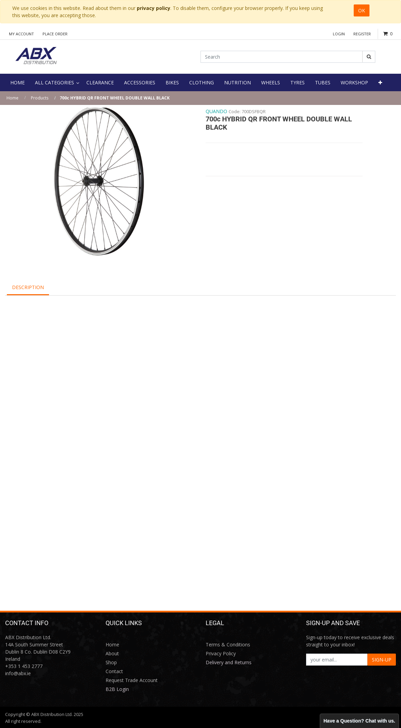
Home (13, 98)
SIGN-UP (381, 659)
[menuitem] (17, 82)
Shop (111, 662)
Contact (114, 671)
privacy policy (153, 8)
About (112, 653)
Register (362, 33)
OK (361, 10)
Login (339, 33)
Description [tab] (28, 287)
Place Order (55, 33)
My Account (21, 33)
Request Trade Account (132, 680)
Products (39, 98)
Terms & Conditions (228, 644)
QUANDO (216, 111)
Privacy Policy (221, 653)
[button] (380, 82)
